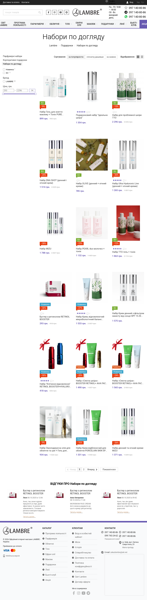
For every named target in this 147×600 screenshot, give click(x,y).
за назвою (111, 57)
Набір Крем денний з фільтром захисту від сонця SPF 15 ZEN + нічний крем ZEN (128, 316)
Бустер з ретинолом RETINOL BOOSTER (34, 492)
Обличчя (54, 24)
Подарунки (107, 24)
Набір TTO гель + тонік (123, 252)
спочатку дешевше (95, 57)
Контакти (25, 2)
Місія (77, 542)
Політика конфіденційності (83, 565)
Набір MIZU (45, 248)
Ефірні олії (79, 24)
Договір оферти (82, 582)
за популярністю (76, 57)
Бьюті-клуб (133, 24)
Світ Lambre (80, 577)
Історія (78, 547)
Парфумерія (37, 24)
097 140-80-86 (137, 7)
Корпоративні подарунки (15, 60)
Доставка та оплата (11, 2)
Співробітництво (83, 552)
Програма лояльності (19, 24)
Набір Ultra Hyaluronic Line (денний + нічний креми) (125, 184)
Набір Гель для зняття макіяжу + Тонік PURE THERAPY (51, 114)
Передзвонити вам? (112, 539)
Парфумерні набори (12, 56)
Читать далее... (29, 517)
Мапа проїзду (128, 547)
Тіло (67, 24)
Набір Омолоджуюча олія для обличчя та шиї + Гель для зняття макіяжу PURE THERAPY (55, 452)
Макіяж (91, 24)
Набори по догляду (12, 64)
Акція (48, 580)
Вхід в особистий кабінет (83, 535)
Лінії (122, 24)
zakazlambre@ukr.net (118, 552)
